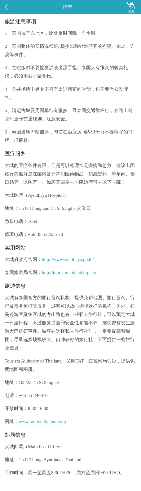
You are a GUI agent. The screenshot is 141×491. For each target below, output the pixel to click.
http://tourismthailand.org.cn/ (69, 272)
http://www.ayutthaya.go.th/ (68, 259)
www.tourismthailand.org (42, 421)
